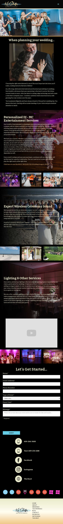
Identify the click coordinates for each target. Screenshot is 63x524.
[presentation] (17, 425)
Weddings (35, 507)
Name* (5, 373)
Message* (6, 409)
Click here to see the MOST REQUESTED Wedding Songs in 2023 (26, 164)
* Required (6, 418)
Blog (34, 510)
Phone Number (9, 388)
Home (34, 503)
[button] (58, 4)
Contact (35, 512)
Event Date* (7, 402)
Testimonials (37, 509)
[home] (11, 4)
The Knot (35, 518)
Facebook (36, 514)
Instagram (36, 516)
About (34, 505)
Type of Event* (8, 395)
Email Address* (9, 381)
